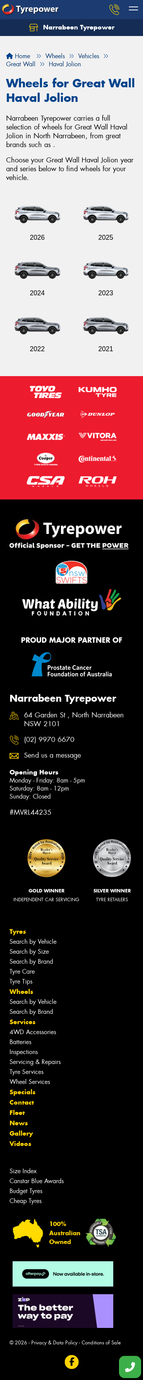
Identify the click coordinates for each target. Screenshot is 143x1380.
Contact (22, 1102)
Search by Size (29, 952)
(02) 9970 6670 (49, 739)
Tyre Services (26, 1072)
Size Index (23, 1171)
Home (18, 56)
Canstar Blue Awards (37, 1181)
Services (22, 1022)
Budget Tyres (26, 1191)
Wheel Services (30, 1082)
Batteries (20, 1042)
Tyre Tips (21, 981)
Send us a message (52, 755)
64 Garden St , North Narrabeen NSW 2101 (74, 719)
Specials (22, 1092)
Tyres (18, 931)
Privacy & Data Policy (54, 1342)
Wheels (21, 991)
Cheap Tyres (26, 1201)
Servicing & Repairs (35, 1062)
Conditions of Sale (101, 1342)
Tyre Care (22, 971)
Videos (20, 1143)
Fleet (17, 1112)
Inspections (24, 1052)
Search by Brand (31, 962)
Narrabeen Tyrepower (71, 27)
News (19, 1123)
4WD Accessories (33, 1032)
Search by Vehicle (33, 942)
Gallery (21, 1133)
